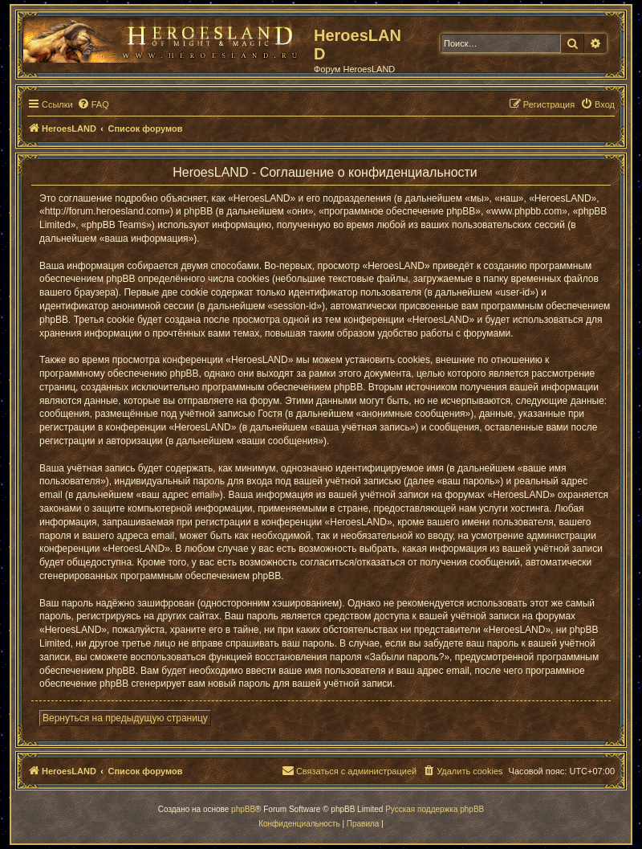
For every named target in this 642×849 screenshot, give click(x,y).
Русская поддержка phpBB (434, 809)
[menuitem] (93, 104)
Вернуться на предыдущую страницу (125, 718)
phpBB (243, 809)
